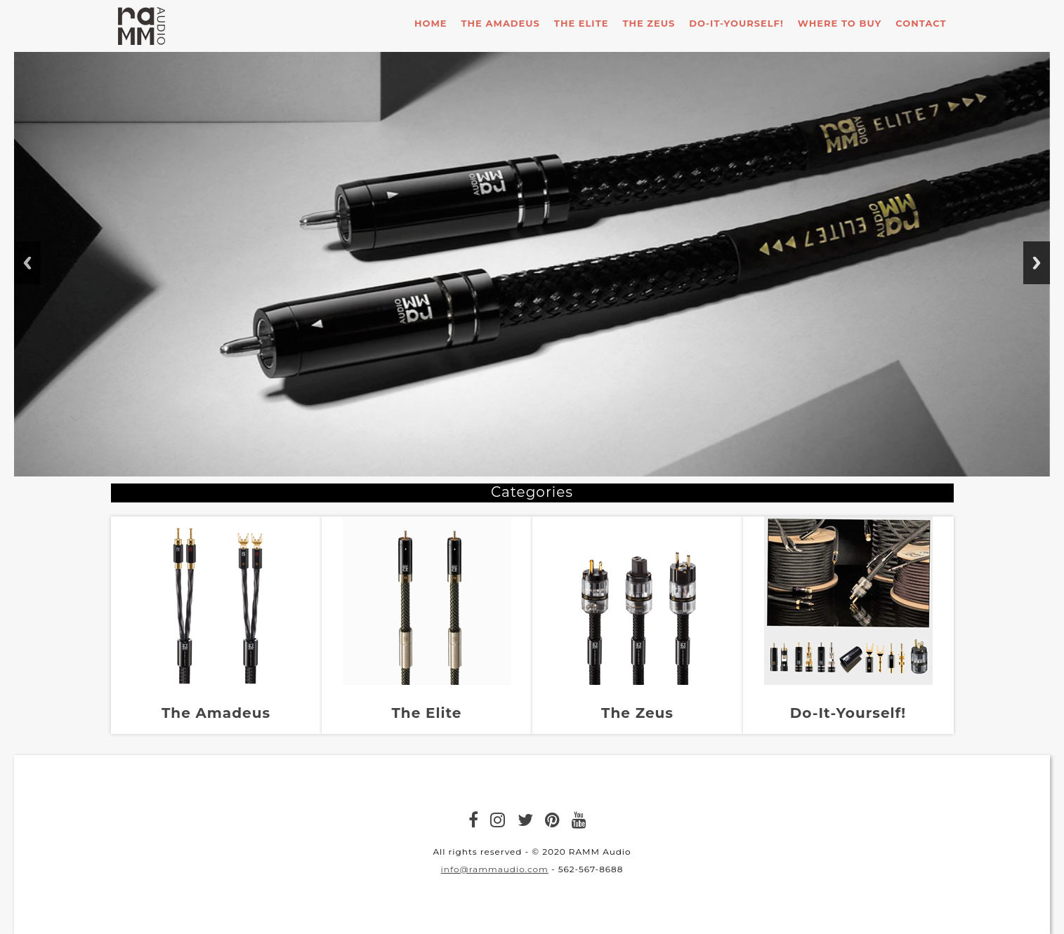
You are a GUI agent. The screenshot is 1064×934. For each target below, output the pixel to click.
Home (430, 23)
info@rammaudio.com (495, 869)
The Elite (581, 23)
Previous (27, 262)
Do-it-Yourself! (736, 23)
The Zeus (648, 23)
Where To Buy (840, 23)
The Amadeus (500, 23)
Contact (920, 23)
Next (1036, 262)
